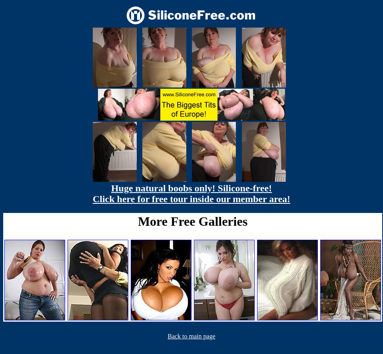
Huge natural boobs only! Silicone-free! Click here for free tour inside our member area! (191, 193)
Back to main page (191, 336)
